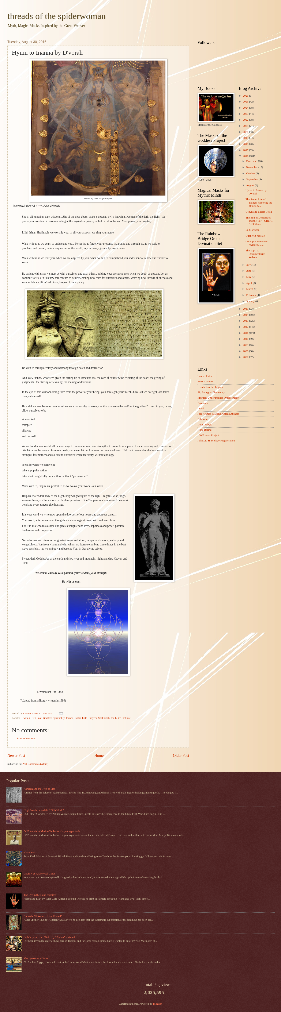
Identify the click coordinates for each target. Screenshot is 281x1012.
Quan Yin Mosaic (255, 235)
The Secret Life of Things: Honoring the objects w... (259, 202)
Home (99, 755)
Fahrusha (202, 419)
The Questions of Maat (36, 958)
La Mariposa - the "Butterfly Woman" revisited (49, 937)
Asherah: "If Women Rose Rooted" (43, 916)
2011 (246, 333)
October (251, 173)
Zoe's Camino (205, 381)
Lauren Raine (205, 376)
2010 (246, 338)
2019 (246, 137)
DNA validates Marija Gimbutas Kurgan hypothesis (52, 831)
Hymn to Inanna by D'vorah (256, 192)
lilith (84, 717)
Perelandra (203, 403)
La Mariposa (252, 229)
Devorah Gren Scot (30, 717)
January (250, 301)
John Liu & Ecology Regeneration (216, 440)
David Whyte (205, 424)
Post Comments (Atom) (35, 763)
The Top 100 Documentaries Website (255, 254)
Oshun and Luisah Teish (259, 211)
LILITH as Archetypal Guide (39, 873)
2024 (246, 107)
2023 (246, 113)
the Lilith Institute (121, 717)
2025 (246, 101)
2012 (246, 326)
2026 (246, 95)
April (249, 283)
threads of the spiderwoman (56, 16)
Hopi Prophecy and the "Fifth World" (44, 810)
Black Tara (29, 852)
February (251, 295)
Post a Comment (26, 738)
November (252, 167)
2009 (246, 345)
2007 (246, 357)
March (250, 288)
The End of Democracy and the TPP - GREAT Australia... (259, 221)
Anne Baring (204, 429)
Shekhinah (103, 717)
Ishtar (78, 717)
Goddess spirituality (54, 717)
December (252, 161)
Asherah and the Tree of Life (39, 788)
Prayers (93, 717)
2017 (246, 150)
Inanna (69, 717)
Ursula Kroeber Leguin (210, 387)
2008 (246, 351)
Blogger (157, 1003)
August (250, 185)
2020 (246, 132)
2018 (246, 144)
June (249, 270)
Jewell (201, 408)
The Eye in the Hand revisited (40, 894)
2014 (246, 314)
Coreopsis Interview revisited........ (256, 243)
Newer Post (16, 755)
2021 (246, 125)
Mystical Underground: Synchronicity (218, 397)
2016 (246, 156)
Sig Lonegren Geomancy (211, 392)
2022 (246, 119)
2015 (246, 308)
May (249, 276)
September (252, 179)
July (248, 264)
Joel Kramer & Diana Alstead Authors (218, 413)
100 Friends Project (208, 435)
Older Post (181, 755)
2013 (246, 320)
